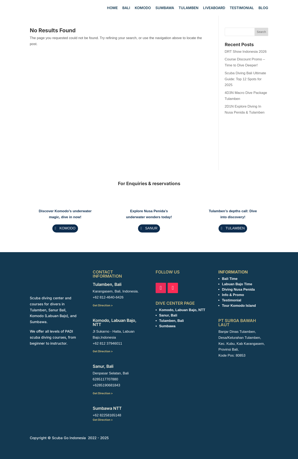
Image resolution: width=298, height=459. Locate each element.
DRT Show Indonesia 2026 (246, 52)
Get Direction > (103, 305)
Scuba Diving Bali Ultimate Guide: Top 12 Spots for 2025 (245, 79)
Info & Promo (233, 295)
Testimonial (242, 8)
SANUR (151, 228)
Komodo (143, 8)
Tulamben (188, 8)
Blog (263, 8)
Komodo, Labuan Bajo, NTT (182, 310)
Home (112, 8)
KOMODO (67, 228)
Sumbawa (164, 8)
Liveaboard (214, 8)
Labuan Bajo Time (237, 284)
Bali (126, 8)
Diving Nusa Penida (238, 289)
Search (261, 32)
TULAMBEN (235, 228)
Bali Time (229, 279)
